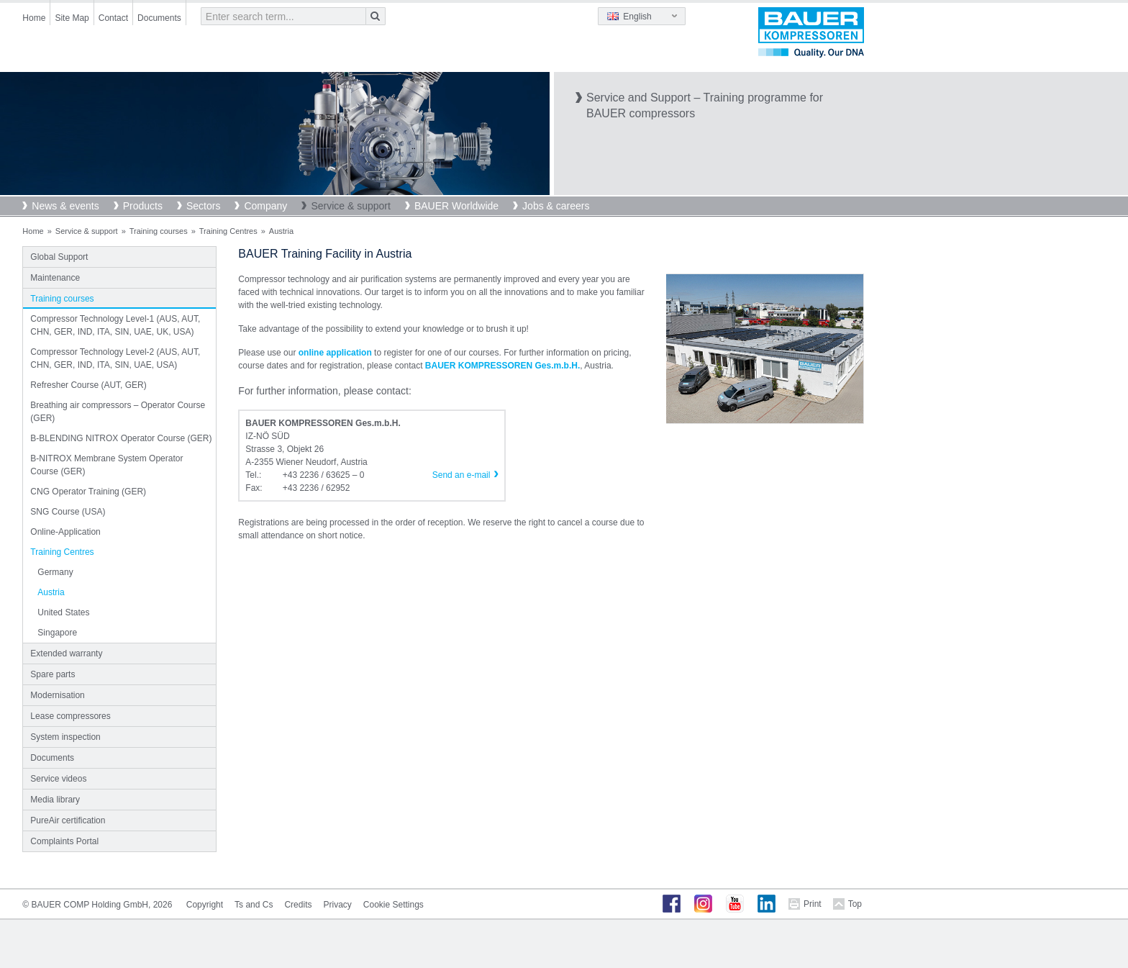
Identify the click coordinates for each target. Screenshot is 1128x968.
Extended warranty (66, 653)
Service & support (351, 206)
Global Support (59, 257)
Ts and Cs (254, 905)
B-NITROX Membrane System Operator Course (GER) (106, 464)
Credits (297, 905)
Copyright (204, 905)
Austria (50, 592)
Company (265, 206)
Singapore (57, 633)
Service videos (58, 779)
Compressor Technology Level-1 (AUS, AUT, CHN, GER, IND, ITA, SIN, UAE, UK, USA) (115, 325)
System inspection (65, 737)
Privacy (337, 905)
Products (143, 206)
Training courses (158, 231)
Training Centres (228, 231)
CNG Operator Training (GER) (88, 492)
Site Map (71, 18)
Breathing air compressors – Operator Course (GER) (117, 411)
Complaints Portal (64, 841)
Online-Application (65, 532)
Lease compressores (70, 716)
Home (33, 18)
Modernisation (57, 695)
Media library (55, 800)
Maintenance (55, 278)
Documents (159, 18)
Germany (55, 572)
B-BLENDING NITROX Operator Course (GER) (121, 438)
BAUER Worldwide (456, 206)
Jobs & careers (555, 206)
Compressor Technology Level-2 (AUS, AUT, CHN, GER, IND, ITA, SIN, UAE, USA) (115, 358)
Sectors (203, 206)
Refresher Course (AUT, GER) (88, 385)
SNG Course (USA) (67, 512)
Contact (113, 18)
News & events (65, 206)
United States (63, 612)
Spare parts (52, 674)
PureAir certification (67, 820)
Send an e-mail (461, 475)
